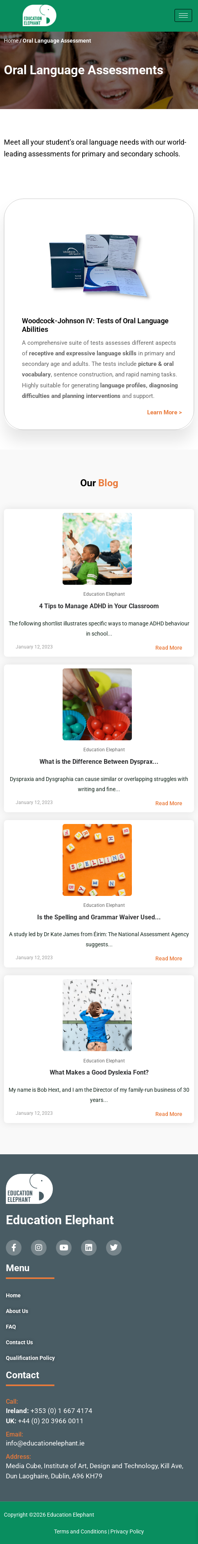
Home (11, 41)
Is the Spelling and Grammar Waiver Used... (99, 910)
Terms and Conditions (81, 1531)
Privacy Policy (127, 1531)
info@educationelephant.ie (45, 1443)
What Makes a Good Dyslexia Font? (99, 1066)
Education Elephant (60, 1220)
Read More (168, 648)
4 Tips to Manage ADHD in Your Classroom (99, 599)
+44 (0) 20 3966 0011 (51, 1421)
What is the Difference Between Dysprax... (99, 754)
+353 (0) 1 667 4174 (61, 1411)
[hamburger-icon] (183, 15)
